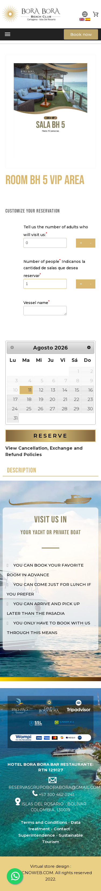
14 (64, 390)
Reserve (50, 436)
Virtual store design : (50, 866)
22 (76, 399)
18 (29, 399)
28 (64, 408)
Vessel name (36, 302)
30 (90, 408)
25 (29, 408)
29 (76, 408)
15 (77, 390)
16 (90, 390)
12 (41, 390)
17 (15, 399)
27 (52, 408)
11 (30, 390)
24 (15, 408)
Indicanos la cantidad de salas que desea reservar (54, 268)
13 (53, 390)
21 (65, 399)
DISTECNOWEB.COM (31, 872)
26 (40, 408)
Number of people (42, 261)
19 (41, 399)
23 (90, 399)
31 (15, 418)
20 (52, 399)
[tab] (50, 470)
